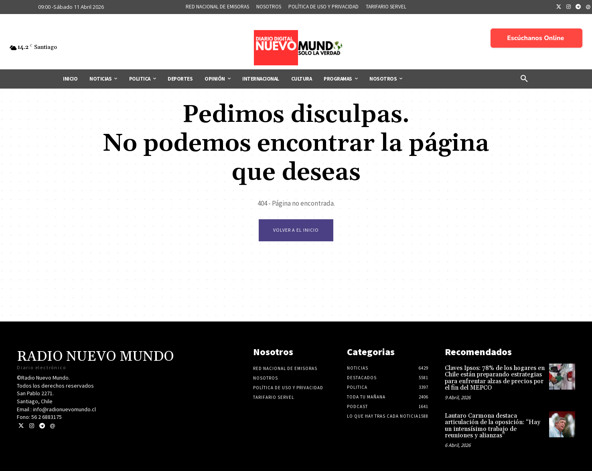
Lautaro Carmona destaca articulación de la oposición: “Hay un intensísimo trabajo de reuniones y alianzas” (492, 426)
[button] (524, 79)
